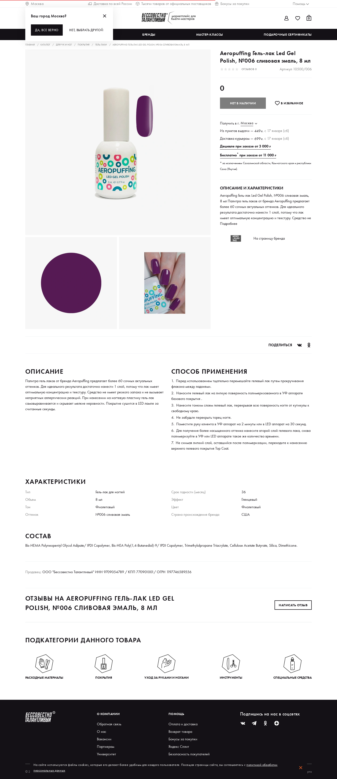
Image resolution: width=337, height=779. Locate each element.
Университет (106, 754)
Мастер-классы (209, 34)
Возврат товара (180, 731)
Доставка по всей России (110, 3)
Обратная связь (109, 724)
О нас (101, 731)
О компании (108, 714)
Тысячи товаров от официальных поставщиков (173, 3)
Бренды (148, 34)
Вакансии (104, 739)
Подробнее (228, 223)
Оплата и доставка (183, 724)
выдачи (243, 130)
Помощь (176, 714)
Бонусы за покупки (232, 3)
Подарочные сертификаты (288, 34)
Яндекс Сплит (178, 746)
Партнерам (105, 746)
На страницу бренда (269, 238)
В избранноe (289, 103)
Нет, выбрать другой (86, 30)
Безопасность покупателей (189, 754)
